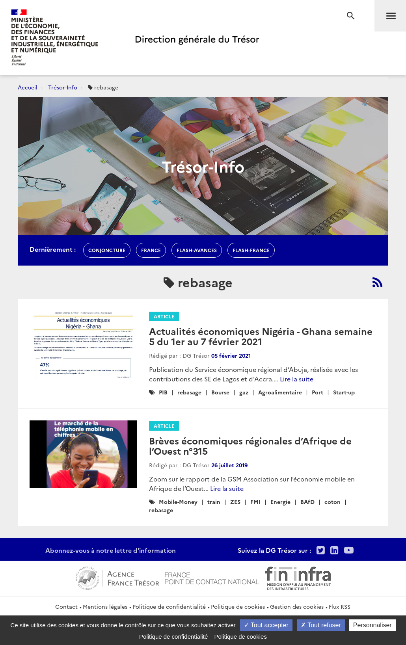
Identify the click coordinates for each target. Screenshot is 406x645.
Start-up (344, 392)
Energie (280, 502)
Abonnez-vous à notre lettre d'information (110, 550)
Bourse (220, 392)
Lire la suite (296, 378)
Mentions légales (105, 606)
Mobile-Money (178, 502)
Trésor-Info (62, 87)
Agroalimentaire (280, 392)
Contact (66, 606)
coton (332, 502)
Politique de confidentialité (169, 606)
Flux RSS (339, 606)
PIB (163, 392)
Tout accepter (266, 625)
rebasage (189, 392)
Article (164, 316)
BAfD (307, 502)
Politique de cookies (238, 606)
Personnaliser (372, 625)
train (213, 502)
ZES (235, 502)
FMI (255, 502)
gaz (243, 392)
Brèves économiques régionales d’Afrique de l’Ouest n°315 (250, 445)
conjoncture (106, 250)
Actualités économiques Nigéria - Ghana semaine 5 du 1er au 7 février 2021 (260, 336)
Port (317, 392)
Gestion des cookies (297, 606)
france (151, 250)
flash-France (251, 250)
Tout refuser (321, 625)
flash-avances (197, 250)
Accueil (27, 87)
